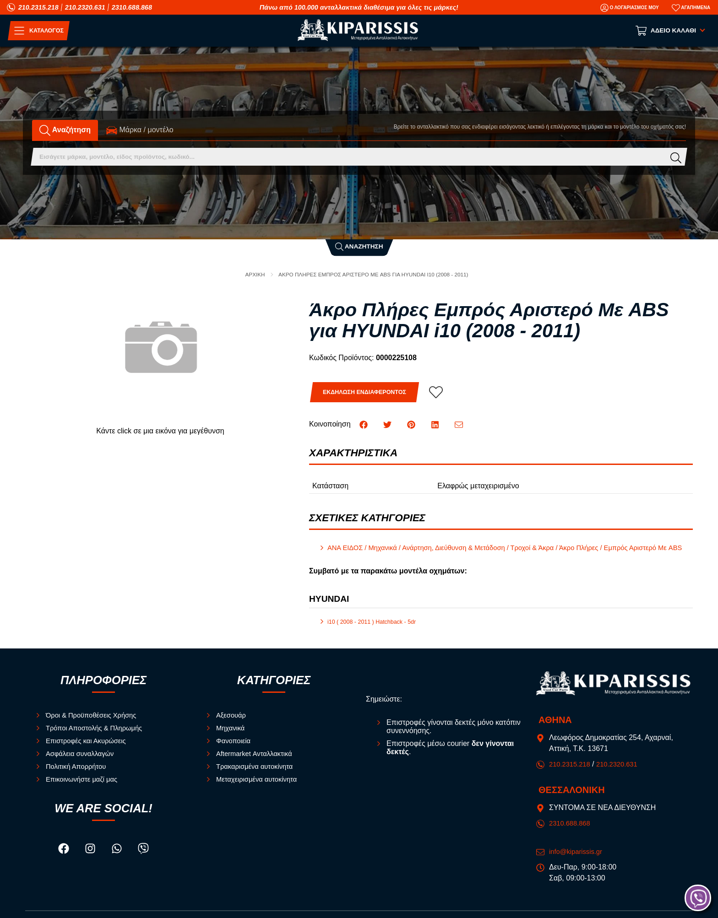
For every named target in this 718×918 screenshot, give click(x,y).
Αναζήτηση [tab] (65, 130)
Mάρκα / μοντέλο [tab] (140, 130)
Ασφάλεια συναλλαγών (83, 762)
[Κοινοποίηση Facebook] (364, 424)
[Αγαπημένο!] (443, 392)
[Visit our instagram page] (91, 858)
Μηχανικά (231, 736)
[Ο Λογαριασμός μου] (629, 8)
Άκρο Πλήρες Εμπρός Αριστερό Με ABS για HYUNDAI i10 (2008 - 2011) (374, 274)
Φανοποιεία (235, 749)
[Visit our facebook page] (64, 858)
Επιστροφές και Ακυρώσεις (89, 749)
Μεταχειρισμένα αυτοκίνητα (260, 787)
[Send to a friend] (460, 424)
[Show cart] (671, 31)
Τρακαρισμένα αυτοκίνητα (258, 774)
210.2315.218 (38, 7)
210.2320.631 (85, 7)
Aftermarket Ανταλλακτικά (257, 762)
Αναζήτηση (359, 246)
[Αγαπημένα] (691, 8)
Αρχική (246, 274)
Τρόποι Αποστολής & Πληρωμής (98, 736)
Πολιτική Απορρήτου (78, 774)
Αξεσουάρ (232, 723)
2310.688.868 (131, 7)
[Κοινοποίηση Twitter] (388, 424)
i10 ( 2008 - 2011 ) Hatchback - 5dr (375, 629)
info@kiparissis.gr (578, 860)
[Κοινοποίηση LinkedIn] (436, 424)
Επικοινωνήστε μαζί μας (85, 787)
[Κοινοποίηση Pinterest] (413, 424)
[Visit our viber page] (143, 858)
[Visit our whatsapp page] (117, 858)
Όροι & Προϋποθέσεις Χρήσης (95, 723)
